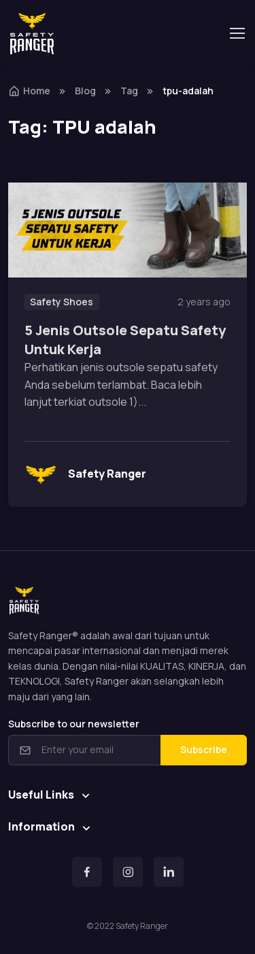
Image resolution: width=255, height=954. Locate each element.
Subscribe (203, 749)
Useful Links (41, 794)
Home (29, 90)
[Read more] (127, 230)
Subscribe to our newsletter (73, 723)
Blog (85, 90)
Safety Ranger (85, 474)
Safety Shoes (61, 301)
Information (41, 826)
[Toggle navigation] (236, 33)
